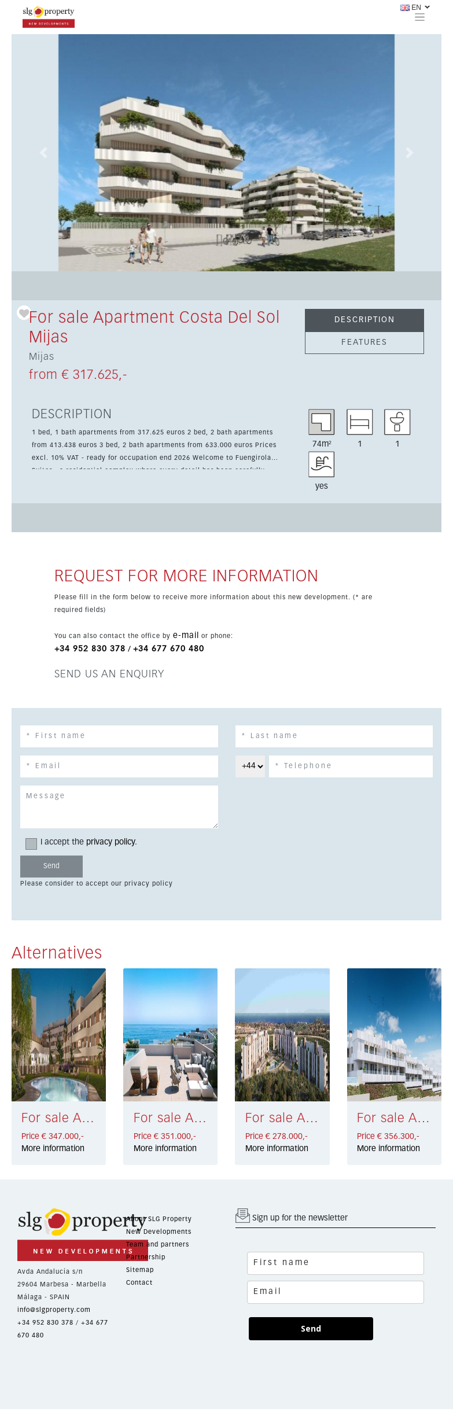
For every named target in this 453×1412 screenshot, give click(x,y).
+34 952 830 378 (90, 649)
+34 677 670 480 (168, 649)
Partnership (145, 1257)
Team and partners (157, 1244)
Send (311, 1328)
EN (410, 7)
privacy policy (110, 842)
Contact (139, 1283)
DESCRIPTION (364, 320)
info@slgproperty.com (54, 1310)
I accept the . (85, 842)
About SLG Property (159, 1219)
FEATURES (364, 342)
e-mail (186, 636)
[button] (44, 152)
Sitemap (140, 1270)
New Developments (158, 1232)
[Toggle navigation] (419, 17)
